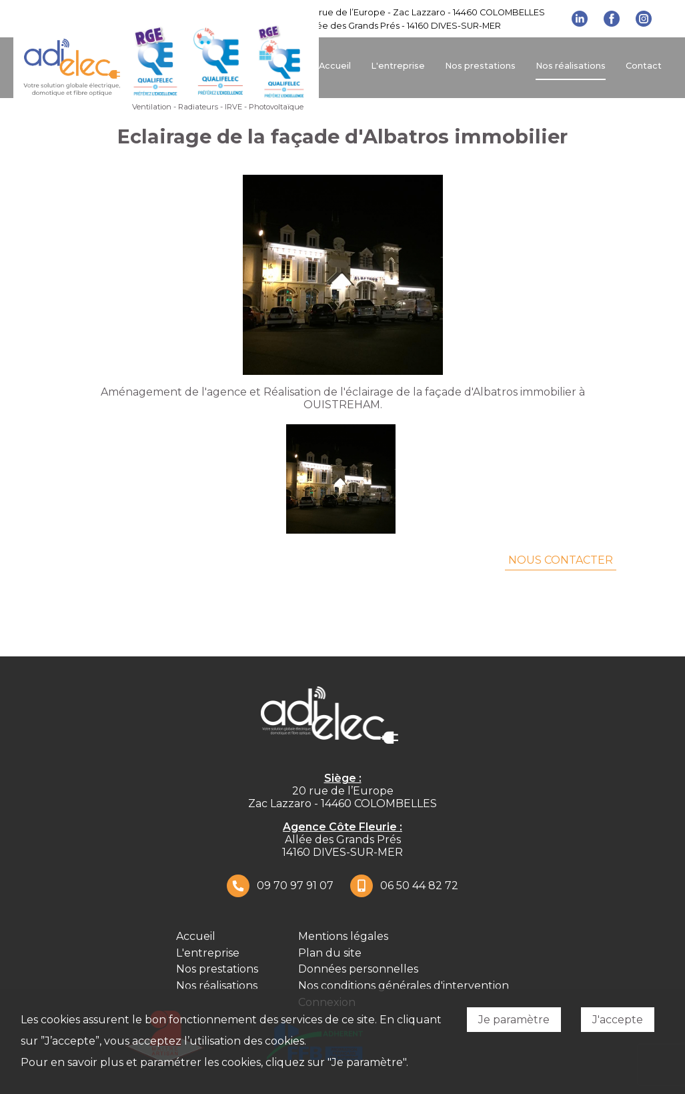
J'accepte (617, 1019)
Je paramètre (514, 1019)
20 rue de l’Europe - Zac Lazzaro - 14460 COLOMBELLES (425, 12)
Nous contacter (560, 560)
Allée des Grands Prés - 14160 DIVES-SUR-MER (403, 26)
